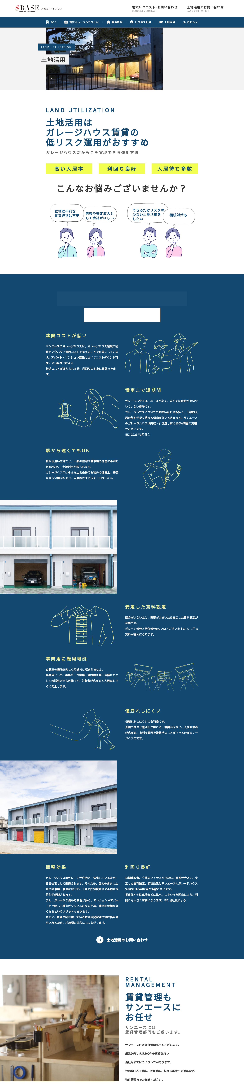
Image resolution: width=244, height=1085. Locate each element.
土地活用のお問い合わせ (127, 758)
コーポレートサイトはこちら (120, 1053)
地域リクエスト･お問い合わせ (104, 1014)
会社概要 (103, 1021)
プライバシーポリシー (131, 1021)
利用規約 (153, 1078)
